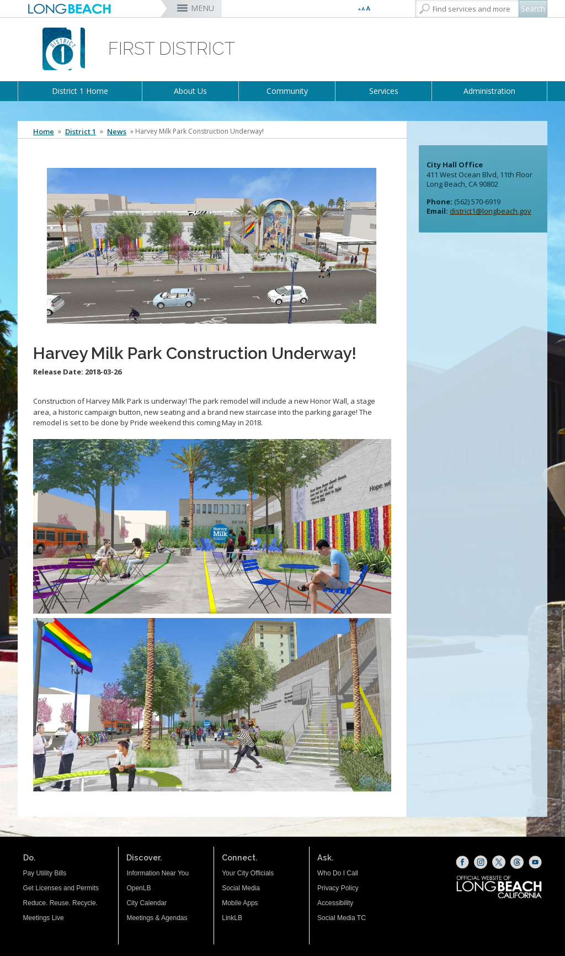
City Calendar (146, 903)
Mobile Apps (240, 903)
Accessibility (335, 903)
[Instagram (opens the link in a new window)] (480, 862)
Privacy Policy (338, 888)
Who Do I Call (337, 873)
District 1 (80, 131)
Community (287, 91)
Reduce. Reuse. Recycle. (60, 903)
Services (383, 91)
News (116, 131)
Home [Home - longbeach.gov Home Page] (43, 131)
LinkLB (232, 918)
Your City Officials (248, 873)
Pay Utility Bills (45, 873)
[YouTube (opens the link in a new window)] (535, 862)
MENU (202, 8)
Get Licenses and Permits (61, 888)
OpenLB (138, 888)
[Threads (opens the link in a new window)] (517, 862)
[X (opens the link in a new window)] (498, 862)
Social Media (241, 888)
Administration (489, 91)
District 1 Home (80, 91)
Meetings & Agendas (156, 918)
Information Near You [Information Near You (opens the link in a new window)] (157, 873)
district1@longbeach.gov (490, 211)
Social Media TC (341, 918)
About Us (190, 91)
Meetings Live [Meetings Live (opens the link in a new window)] (43, 918)
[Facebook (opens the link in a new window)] (462, 862)
